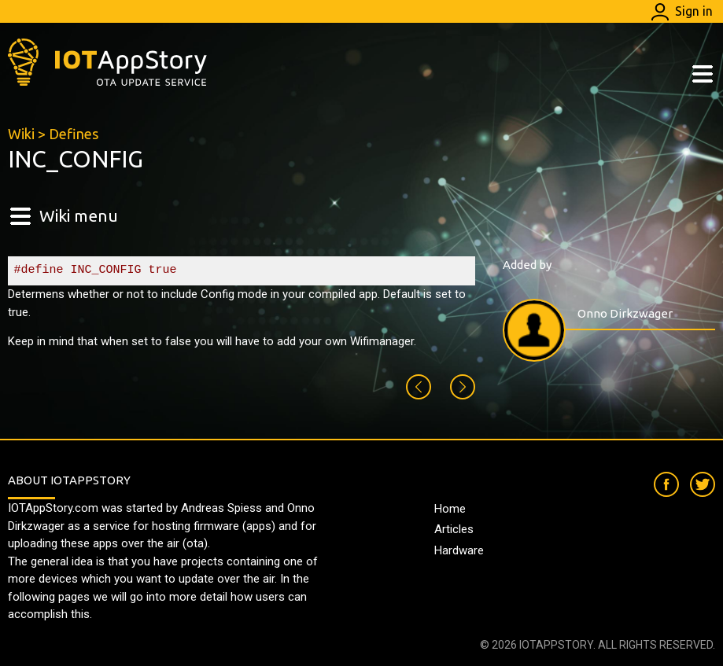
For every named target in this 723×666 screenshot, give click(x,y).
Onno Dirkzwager (625, 313)
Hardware (459, 550)
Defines (73, 134)
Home (450, 509)
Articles (454, 529)
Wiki (21, 134)
